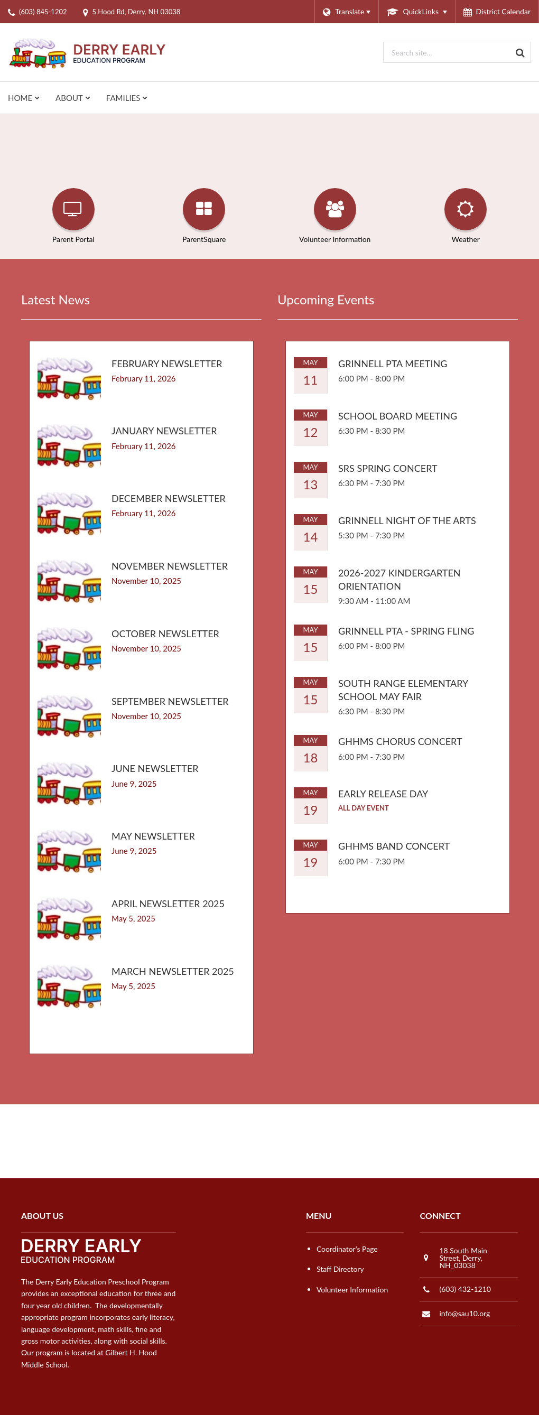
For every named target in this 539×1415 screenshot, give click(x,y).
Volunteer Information (352, 1289)
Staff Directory (340, 1268)
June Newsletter (155, 768)
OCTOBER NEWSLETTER (165, 633)
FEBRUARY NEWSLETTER (166, 363)
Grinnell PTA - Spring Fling (406, 631)
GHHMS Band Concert (394, 846)
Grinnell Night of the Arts (407, 520)
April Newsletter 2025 (168, 903)
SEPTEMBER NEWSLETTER (170, 701)
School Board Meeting (397, 416)
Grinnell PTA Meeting (392, 363)
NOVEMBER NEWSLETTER (169, 566)
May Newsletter (153, 836)
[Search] (520, 52)
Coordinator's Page (347, 1248)
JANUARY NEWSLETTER (164, 430)
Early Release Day (383, 793)
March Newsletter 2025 (172, 971)
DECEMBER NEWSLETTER (168, 498)
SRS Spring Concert (388, 468)
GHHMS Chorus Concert (400, 741)
